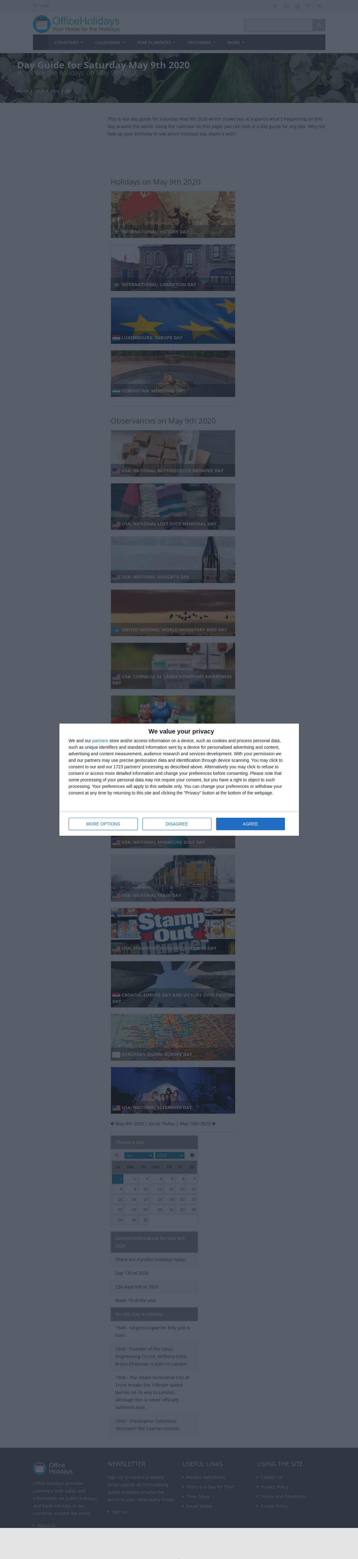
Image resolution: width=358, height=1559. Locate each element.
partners (100, 740)
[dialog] (179, 780)
